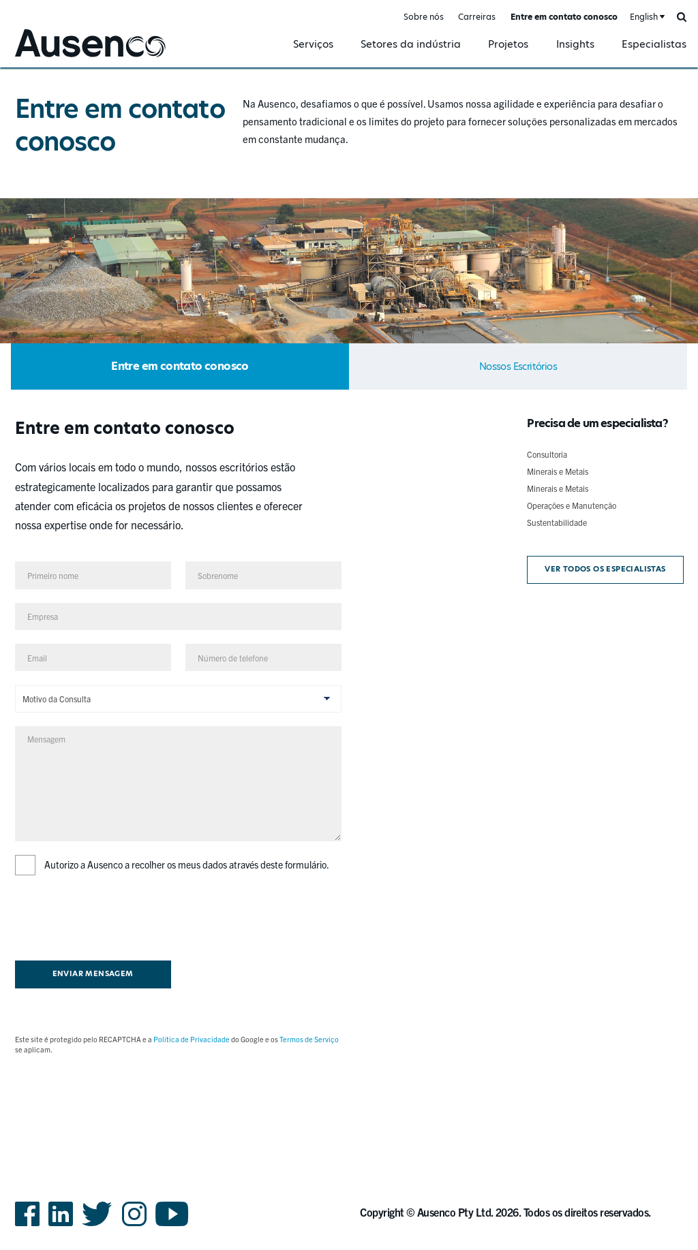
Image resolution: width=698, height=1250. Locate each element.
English (644, 16)
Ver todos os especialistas (605, 569)
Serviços (313, 44)
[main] (349, 597)
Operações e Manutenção (571, 505)
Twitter (97, 1225)
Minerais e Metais (557, 471)
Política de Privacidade (191, 1039)
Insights (575, 44)
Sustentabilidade (557, 522)
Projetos (508, 44)
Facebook (27, 1225)
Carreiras (477, 16)
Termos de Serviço (309, 1039)
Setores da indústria (411, 44)
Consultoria (547, 454)
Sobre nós (424, 16)
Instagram (134, 1225)
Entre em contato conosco (564, 16)
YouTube (172, 1225)
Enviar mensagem (93, 974)
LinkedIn (60, 1225)
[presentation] (118, 915)
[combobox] (646, 17)
